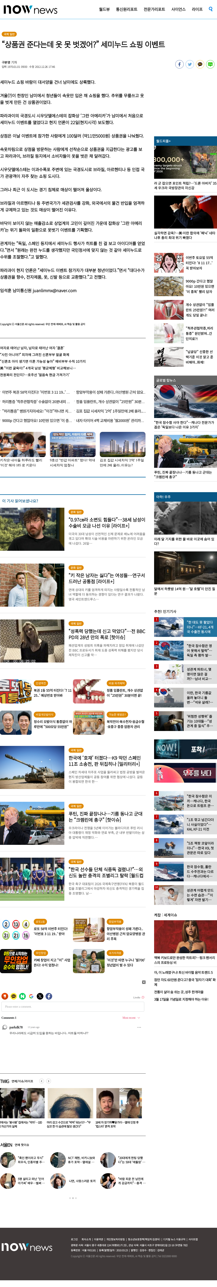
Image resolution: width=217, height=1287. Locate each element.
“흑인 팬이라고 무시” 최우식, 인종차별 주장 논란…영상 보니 (31, 1162)
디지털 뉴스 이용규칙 (174, 1239)
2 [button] (73, 1198)
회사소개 (86, 1239)
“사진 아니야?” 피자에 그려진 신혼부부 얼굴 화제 (34, 354)
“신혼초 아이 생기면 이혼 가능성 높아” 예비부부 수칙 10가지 (43, 361)
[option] (69, 1109)
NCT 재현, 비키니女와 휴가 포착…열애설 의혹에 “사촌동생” (81, 1162)
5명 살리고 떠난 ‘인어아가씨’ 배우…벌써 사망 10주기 (31, 1183)
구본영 (6, 62)
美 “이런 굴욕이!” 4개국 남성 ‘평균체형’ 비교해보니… (38, 368)
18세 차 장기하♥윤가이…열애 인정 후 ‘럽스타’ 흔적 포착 (117, 1124)
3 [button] (76, 1198)
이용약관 (98, 1239)
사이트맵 (193, 1239)
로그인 (74, 1239)
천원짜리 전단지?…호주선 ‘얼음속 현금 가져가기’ (35, 374)
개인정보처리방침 (115, 1239)
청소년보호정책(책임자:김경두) (144, 1239)
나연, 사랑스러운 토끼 (82, 1181)
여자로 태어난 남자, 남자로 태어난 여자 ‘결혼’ (32, 347)
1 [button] (70, 1198)
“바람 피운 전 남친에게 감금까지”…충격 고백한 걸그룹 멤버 (131, 1183)
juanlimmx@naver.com (55, 290)
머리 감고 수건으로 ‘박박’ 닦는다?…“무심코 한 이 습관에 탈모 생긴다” (69, 1124)
